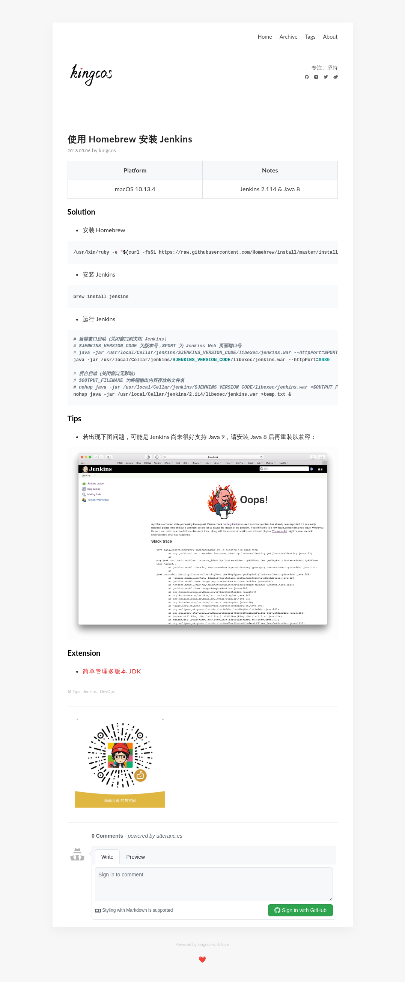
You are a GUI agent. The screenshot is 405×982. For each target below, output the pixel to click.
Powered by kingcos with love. (202, 944)
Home (264, 36)
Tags (310, 36)
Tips (76, 691)
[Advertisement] (255, 763)
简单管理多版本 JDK (112, 671)
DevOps (107, 691)
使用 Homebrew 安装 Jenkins (130, 138)
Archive (289, 36)
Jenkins (90, 691)
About (330, 36)
